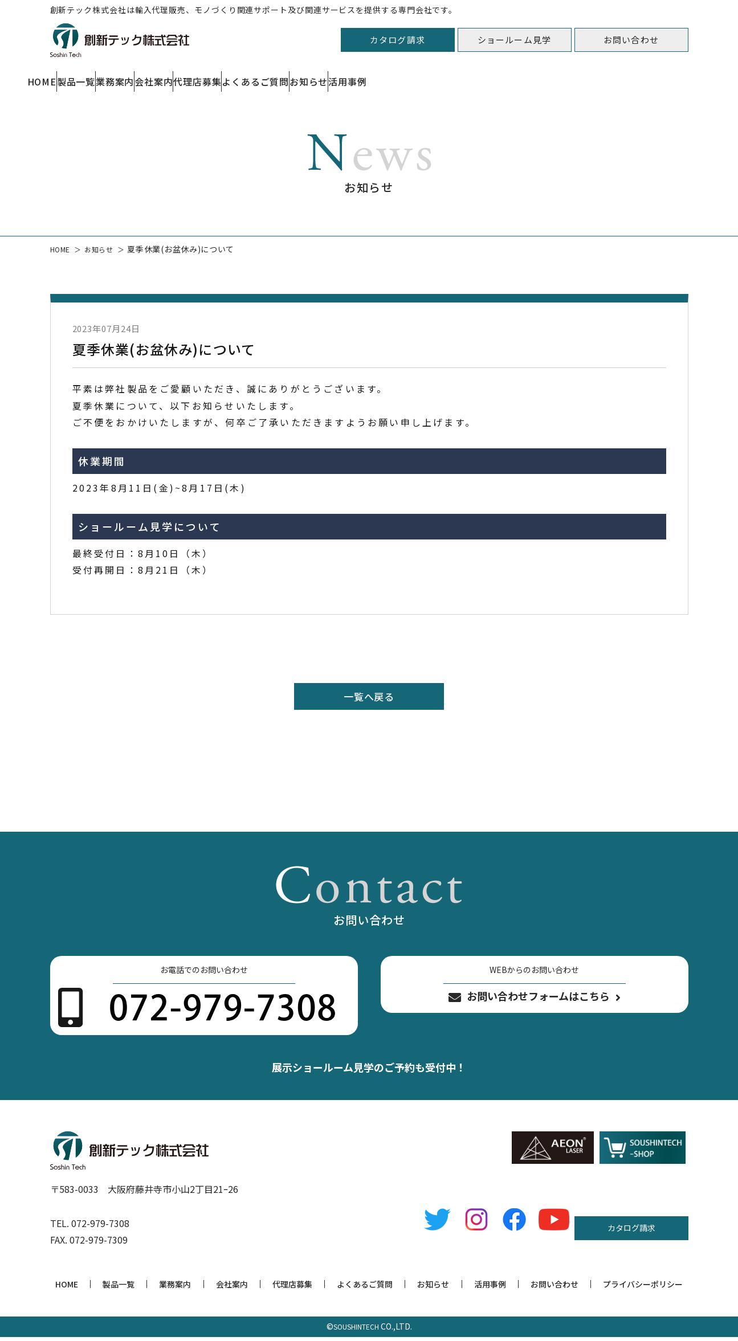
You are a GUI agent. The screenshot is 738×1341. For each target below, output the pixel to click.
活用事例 (669, 75)
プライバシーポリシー (643, 1288)
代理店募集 (391, 75)
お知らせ (587, 75)
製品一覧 (140, 75)
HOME (63, 75)
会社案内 (305, 75)
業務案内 (222, 75)
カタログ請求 (397, 40)
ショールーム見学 (515, 40)
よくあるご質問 (490, 75)
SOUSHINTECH (356, 1330)
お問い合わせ (631, 40)
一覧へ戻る (369, 697)
